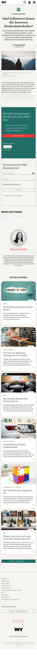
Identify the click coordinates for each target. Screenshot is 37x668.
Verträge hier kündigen (10, 599)
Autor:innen (6, 585)
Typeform (7, 146)
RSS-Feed (4, 595)
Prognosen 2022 (8, 216)
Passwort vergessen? (11, 184)
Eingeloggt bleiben (13, 195)
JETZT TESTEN (18, 136)
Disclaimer (5, 583)
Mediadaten (5, 597)
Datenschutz (6, 588)
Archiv (5, 220)
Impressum (5, 581)
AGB (2, 592)
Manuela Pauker (20, 45)
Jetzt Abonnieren (18, 611)
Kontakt (4, 578)
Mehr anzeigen (18, 561)
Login (18, 190)
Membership (22, 216)
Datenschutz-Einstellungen (11, 590)
